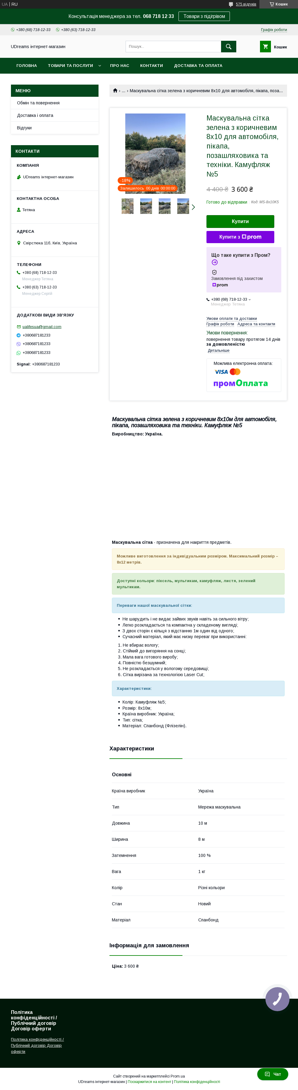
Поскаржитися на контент (149, 1082)
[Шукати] (228, 46)
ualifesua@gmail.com (42, 326)
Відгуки (24, 127)
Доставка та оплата (198, 65)
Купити (240, 221)
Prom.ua (178, 1076)
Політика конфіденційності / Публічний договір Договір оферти (37, 1045)
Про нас (119, 65)
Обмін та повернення (38, 102)
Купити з (240, 237)
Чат (273, 1074)
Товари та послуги (70, 65)
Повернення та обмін (42, 81)
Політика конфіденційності (197, 1082)
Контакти (151, 65)
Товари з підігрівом (204, 16)
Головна (26, 65)
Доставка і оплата (35, 115)
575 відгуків (246, 4)
